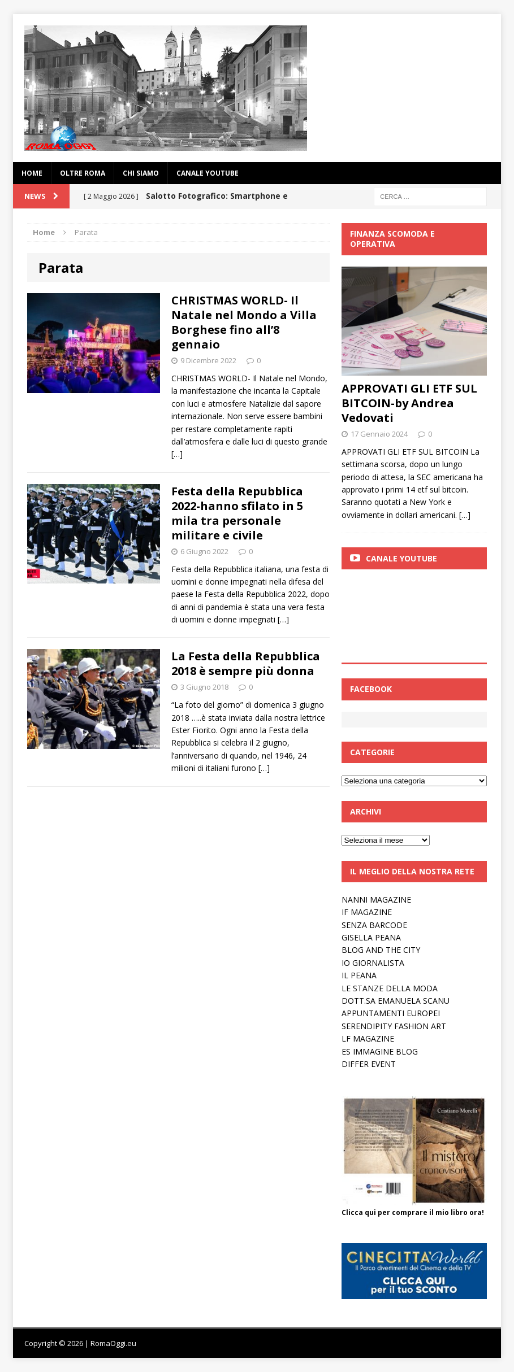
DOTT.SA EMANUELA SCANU (396, 1000)
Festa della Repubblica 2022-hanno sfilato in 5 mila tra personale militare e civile (237, 513)
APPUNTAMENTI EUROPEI (391, 1013)
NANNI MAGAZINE (376, 899)
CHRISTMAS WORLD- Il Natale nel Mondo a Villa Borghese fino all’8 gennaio (244, 322)
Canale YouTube (207, 173)
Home (31, 173)
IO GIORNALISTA (373, 962)
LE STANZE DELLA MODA (390, 988)
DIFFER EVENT (369, 1064)
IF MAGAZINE (367, 912)
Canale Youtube (401, 558)
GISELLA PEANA (371, 937)
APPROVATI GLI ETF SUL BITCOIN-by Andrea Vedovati (409, 403)
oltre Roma (82, 173)
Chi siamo (141, 173)
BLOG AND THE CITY (381, 949)
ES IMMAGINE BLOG (380, 1051)
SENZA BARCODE (374, 925)
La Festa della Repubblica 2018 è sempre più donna (245, 663)
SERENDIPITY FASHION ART (394, 1026)
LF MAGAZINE (368, 1038)
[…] (177, 453)
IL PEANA (359, 975)
